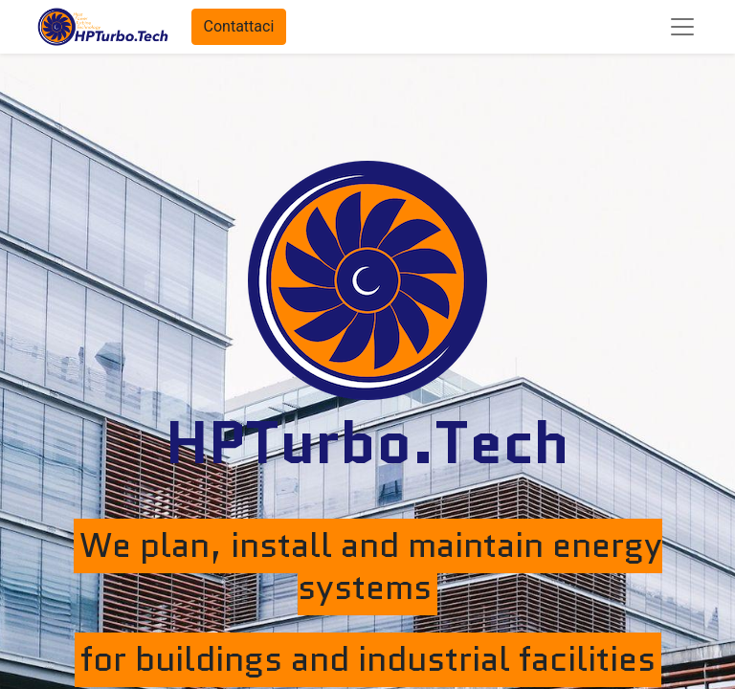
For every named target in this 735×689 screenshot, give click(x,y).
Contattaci (239, 26)
